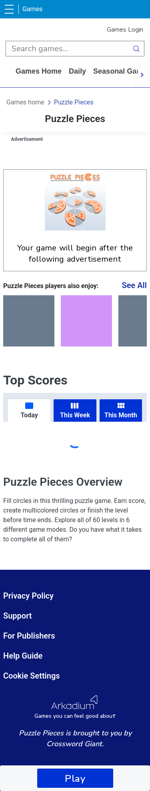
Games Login (125, 29)
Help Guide (22, 656)
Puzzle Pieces (74, 102)
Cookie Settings (31, 676)
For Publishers (29, 636)
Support (17, 616)
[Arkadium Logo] (75, 707)
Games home (39, 71)
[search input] (67, 48)
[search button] (136, 48)
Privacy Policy (28, 596)
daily (77, 71)
